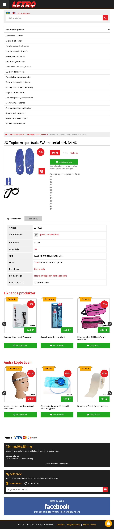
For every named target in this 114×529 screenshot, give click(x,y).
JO (35, 249)
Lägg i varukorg (64, 162)
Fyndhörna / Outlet (14, 35)
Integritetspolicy (73, 524)
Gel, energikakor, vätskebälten (19, 97)
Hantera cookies (89, 524)
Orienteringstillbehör (15, 61)
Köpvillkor (61, 524)
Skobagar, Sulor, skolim (36, 134)
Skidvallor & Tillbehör (15, 102)
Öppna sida (39, 269)
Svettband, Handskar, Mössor (18, 66)
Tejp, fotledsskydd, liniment (18, 82)
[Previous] (4, 324)
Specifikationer (14, 218)
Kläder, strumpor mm (15, 56)
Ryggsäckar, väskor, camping (18, 77)
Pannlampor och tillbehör (17, 46)
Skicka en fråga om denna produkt (50, 275)
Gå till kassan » (23, 13)
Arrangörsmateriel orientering (19, 87)
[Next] (110, 324)
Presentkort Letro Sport (16, 118)
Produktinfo (33, 218)
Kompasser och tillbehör (17, 51)
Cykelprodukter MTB (15, 71)
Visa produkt (20, 345)
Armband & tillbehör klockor (18, 108)
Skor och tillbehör (14, 40)
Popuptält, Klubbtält (15, 92)
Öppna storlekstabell (46, 234)
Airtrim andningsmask (16, 113)
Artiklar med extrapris (15, 123)
